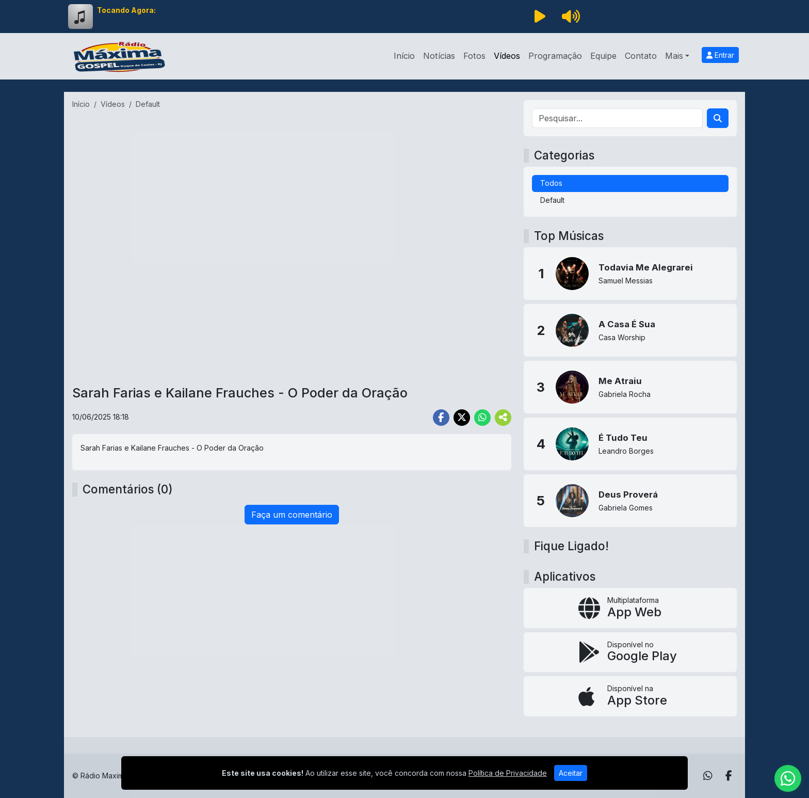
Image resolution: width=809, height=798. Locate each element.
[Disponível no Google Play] (630, 652)
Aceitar (571, 773)
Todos (551, 183)
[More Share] (503, 417)
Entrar (720, 55)
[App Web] (630, 608)
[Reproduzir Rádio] (539, 16)
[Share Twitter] (462, 417)
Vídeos (507, 56)
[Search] (718, 118)
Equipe (603, 56)
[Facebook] (728, 776)
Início (404, 56)
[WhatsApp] (708, 776)
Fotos (474, 56)
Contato (641, 56)
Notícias (439, 56)
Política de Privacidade (507, 773)
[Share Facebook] (441, 417)
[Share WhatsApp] (482, 417)
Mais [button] (674, 56)
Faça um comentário (291, 514)
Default (552, 200)
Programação (555, 56)
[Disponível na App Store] (630, 696)
